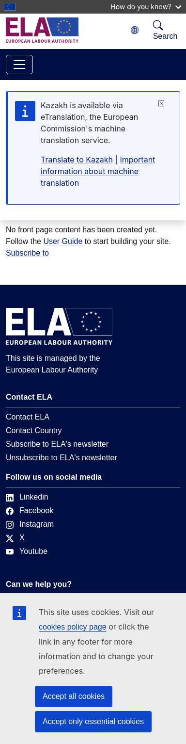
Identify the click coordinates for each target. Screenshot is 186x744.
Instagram (30, 524)
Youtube (26, 551)
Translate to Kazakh (77, 159)
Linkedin (27, 497)
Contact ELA (27, 417)
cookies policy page (73, 627)
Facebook (29, 510)
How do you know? (145, 6)
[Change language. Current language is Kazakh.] (135, 30)
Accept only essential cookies (93, 721)
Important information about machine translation (98, 171)
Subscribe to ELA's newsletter (57, 444)
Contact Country (34, 430)
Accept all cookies (74, 696)
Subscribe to (27, 253)
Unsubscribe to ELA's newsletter (61, 457)
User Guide (62, 241)
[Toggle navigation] (19, 64)
